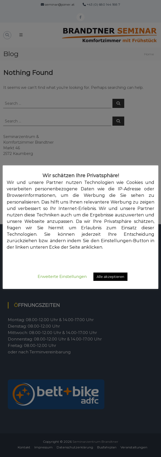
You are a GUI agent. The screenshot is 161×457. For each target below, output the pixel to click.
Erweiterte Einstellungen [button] (62, 276)
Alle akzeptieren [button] (110, 276)
